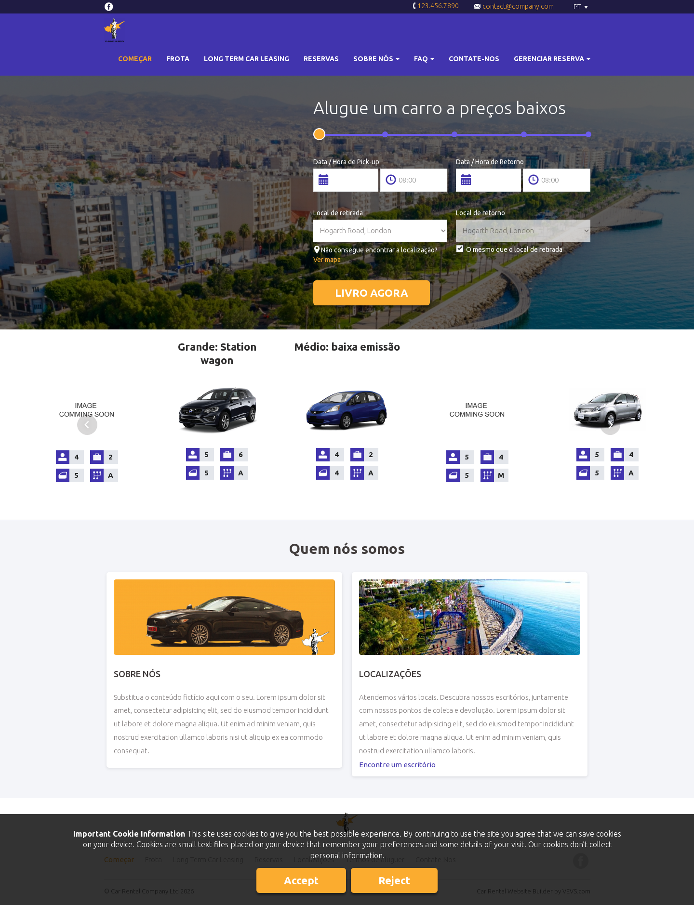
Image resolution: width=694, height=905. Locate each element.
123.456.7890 (436, 6)
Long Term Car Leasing (246, 59)
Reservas (321, 59)
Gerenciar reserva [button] (552, 59)
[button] (376, 59)
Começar (135, 59)
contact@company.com (513, 6)
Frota (177, 59)
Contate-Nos (474, 59)
